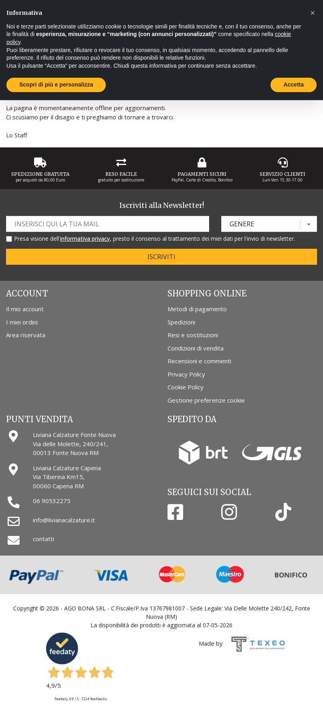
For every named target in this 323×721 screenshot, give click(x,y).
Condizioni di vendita (196, 348)
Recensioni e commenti (199, 361)
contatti (43, 539)
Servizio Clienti (282, 174)
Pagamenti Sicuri (202, 174)
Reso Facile (121, 174)
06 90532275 (52, 501)
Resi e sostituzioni (193, 335)
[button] (312, 12)
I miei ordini (22, 322)
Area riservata (25, 335)
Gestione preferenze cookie (206, 400)
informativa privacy (85, 238)
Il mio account (25, 309)
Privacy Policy (186, 374)
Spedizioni (181, 322)
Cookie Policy (186, 387)
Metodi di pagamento (197, 309)
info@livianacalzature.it (64, 520)
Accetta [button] (293, 84)
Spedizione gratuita (40, 174)
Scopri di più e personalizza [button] (56, 84)
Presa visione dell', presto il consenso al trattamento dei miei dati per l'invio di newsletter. (154, 238)
